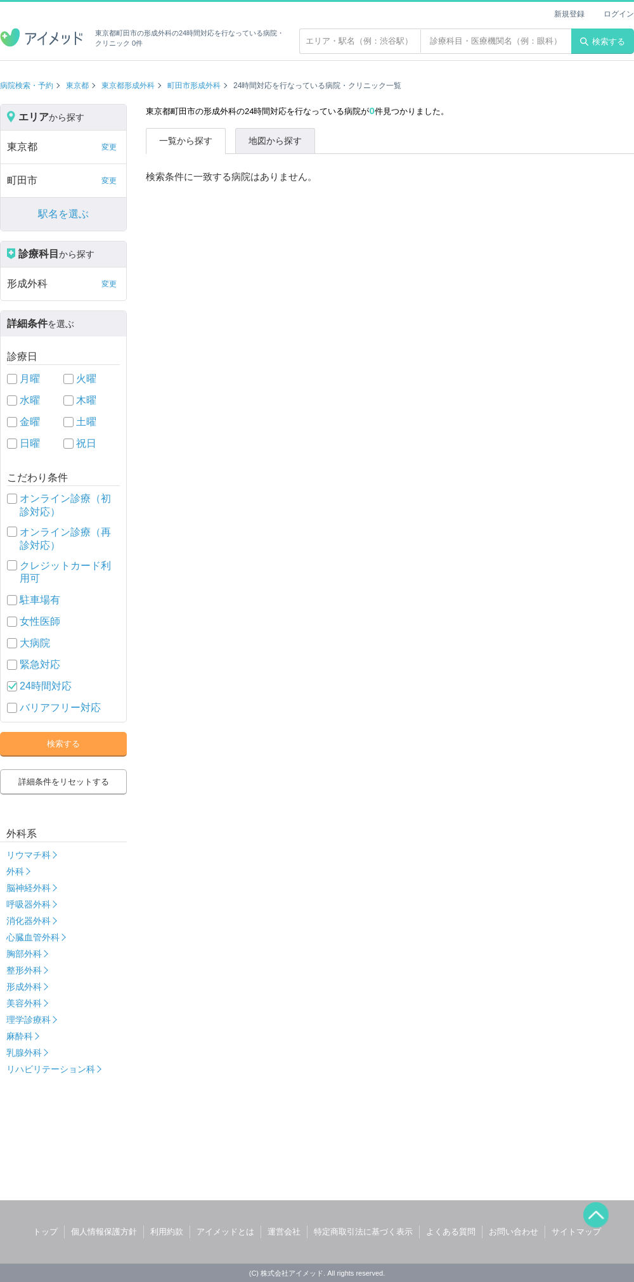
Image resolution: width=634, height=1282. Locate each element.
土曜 (86, 421)
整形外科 (24, 970)
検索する (602, 41)
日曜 (30, 443)
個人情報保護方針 (104, 1231)
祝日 (86, 443)
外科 (15, 871)
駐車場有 (40, 599)
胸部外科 (24, 954)
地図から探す (275, 141)
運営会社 (284, 1231)
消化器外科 (28, 921)
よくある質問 (451, 1231)
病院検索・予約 (26, 85)
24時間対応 (46, 686)
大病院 (35, 643)
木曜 (86, 400)
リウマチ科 (28, 855)
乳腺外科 (24, 1053)
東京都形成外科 (128, 85)
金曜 (30, 421)
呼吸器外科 (28, 904)
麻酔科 (19, 1036)
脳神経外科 (28, 888)
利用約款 (166, 1231)
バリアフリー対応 (60, 707)
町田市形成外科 (194, 85)
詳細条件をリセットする (63, 781)
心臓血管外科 (33, 937)
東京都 (77, 85)
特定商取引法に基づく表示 (363, 1231)
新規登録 (569, 14)
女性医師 (40, 621)
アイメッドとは (225, 1231)
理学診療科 (28, 1020)
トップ (45, 1231)
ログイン (619, 14)
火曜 (86, 378)
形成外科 (24, 987)
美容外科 (24, 1003)
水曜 (30, 400)
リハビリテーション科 (50, 1069)
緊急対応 (40, 664)
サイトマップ (576, 1231)
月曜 (30, 378)
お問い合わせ (513, 1231)
